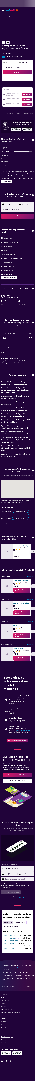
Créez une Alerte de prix (23, 730)
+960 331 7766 (7, 54)
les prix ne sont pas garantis (16, 967)
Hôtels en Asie (15, 986)
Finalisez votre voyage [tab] (11, 926)
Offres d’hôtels (5, 986)
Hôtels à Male (15, 988)
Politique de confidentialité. (18, 897)
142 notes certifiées (15, 56)
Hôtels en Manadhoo (10, 935)
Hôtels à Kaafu (6, 988)
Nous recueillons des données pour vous (18, 976)
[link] (21, 590)
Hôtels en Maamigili (9, 943)
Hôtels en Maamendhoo (11, 940)
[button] (3, 10)
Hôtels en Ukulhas (9, 948)
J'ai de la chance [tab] (20, 922)
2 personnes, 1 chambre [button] (12, 67)
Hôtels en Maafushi (9, 938)
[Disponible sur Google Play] (16, 129)
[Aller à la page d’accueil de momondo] (12, 10)
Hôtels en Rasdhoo (9, 946)
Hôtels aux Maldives (26, 986)
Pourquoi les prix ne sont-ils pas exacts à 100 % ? (18, 979)
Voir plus (30, 576)
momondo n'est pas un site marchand (18, 972)
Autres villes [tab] (8, 922)
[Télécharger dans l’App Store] (27, 129)
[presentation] (27, 129)
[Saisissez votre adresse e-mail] (19, 879)
